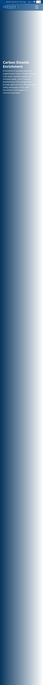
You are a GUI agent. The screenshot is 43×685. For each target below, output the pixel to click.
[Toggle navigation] (36, 7)
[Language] (38, 1)
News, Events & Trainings (16, 2)
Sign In (31, 2)
